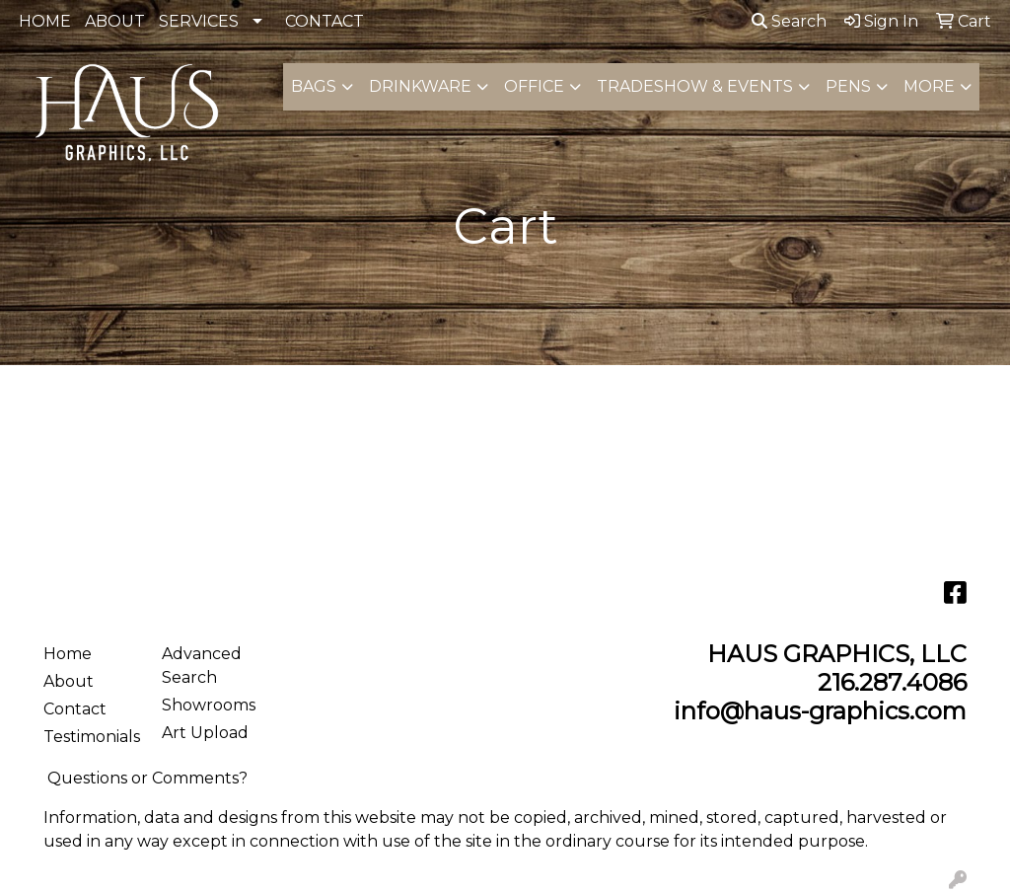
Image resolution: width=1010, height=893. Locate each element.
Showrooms (208, 705)
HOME (45, 21)
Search (789, 21)
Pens (848, 86)
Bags (313, 86)
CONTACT (324, 21)
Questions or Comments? (147, 778)
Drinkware (420, 86)
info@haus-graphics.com (820, 711)
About (68, 681)
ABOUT (115, 21)
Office (534, 86)
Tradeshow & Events (695, 86)
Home (67, 653)
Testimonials (90, 736)
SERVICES (199, 21)
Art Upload (205, 732)
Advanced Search (202, 665)
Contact (75, 709)
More (929, 86)
